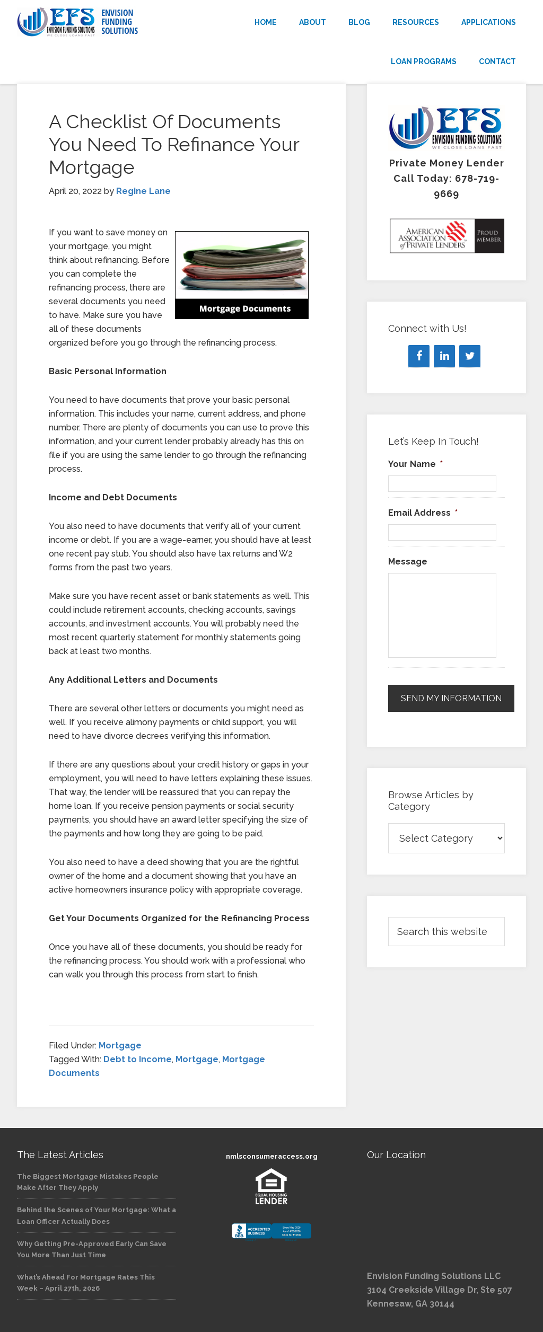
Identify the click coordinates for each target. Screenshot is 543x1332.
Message (407, 562)
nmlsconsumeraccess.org (272, 1156)
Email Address (423, 513)
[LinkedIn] (444, 356)
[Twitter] (469, 356)
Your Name (415, 464)
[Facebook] (419, 356)
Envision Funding (96, 22)
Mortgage (120, 1045)
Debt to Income (137, 1059)
